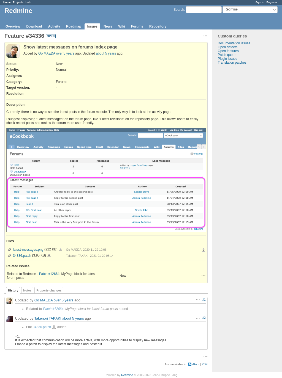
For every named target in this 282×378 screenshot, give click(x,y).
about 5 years (106, 53)
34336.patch (22, 256)
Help (28, 2)
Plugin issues (227, 59)
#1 (204, 299)
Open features (228, 51)
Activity (54, 26)
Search (178, 10)
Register (272, 2)
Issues (92, 26)
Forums (137, 26)
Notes (27, 290)
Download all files (203, 250)
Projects (18, 2)
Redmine (127, 375)
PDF (205, 364)
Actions (203, 276)
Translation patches (232, 62)
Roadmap (73, 26)
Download (34, 26)
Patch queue (227, 55)
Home (7, 2)
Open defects (227, 47)
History (13, 290)
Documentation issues (234, 43)
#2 (204, 317)
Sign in (260, 2)
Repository (158, 26)
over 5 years (65, 53)
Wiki (121, 26)
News (108, 26)
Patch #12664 (49, 274)
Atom (195, 364)
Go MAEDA (46, 53)
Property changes (48, 290)
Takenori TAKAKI (47, 318)
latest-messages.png (28, 250)
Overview (13, 26)
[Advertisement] (240, 151)
